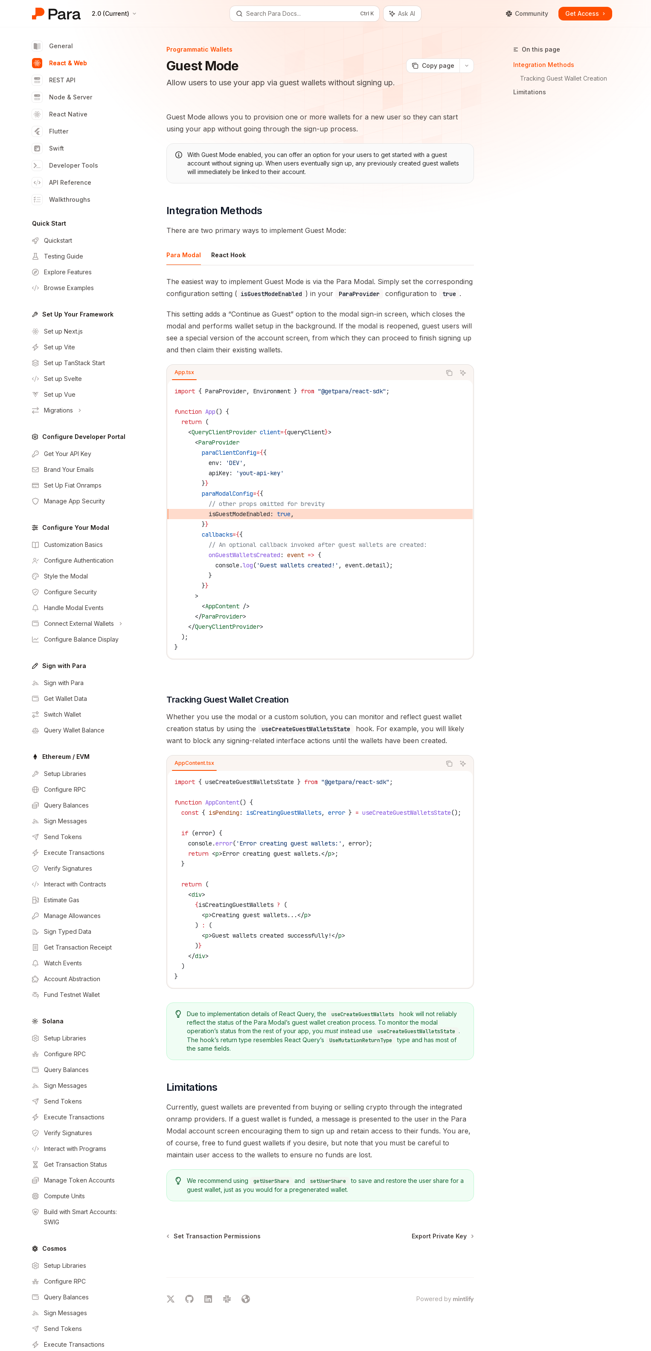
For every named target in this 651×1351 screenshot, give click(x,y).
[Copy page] (432, 65)
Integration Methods (543, 64)
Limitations (529, 92)
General (52, 46)
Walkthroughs (61, 200)
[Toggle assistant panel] (402, 13)
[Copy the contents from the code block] (449, 372)
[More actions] (466, 65)
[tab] (183, 254)
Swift (48, 148)
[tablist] (304, 373)
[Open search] (304, 13)
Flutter (50, 131)
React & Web (59, 63)
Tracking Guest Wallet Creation (563, 78)
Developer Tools (65, 165)
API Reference (61, 182)
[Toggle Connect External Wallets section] (79, 623)
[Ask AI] (462, 372)
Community (527, 13)
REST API (54, 80)
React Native (59, 114)
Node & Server (62, 97)
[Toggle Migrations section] (79, 410)
